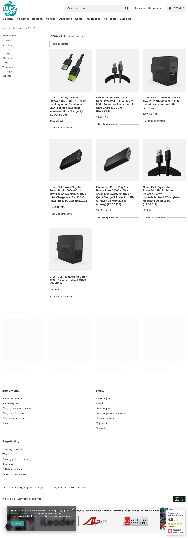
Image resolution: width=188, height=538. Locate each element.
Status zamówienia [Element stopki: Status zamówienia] (12, 398)
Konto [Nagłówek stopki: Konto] (100, 390)
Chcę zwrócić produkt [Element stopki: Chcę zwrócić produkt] (13, 413)
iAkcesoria (65, 18)
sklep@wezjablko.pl (25, 487)
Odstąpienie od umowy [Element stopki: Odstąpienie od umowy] (14, 474)
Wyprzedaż (93, 18)
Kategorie (9, 35)
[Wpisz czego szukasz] (97, 8)
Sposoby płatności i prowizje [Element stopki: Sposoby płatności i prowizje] (16, 459)
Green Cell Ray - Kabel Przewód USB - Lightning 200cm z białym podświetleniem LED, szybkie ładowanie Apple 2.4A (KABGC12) (161, 196)
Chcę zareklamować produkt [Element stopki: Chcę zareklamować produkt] (17, 408)
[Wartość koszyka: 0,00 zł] (176, 8)
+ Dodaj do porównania (61, 127)
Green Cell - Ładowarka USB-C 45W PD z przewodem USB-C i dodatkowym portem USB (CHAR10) (162, 102)
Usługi (79, 18)
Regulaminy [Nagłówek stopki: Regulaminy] (10, 441)
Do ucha (37, 18)
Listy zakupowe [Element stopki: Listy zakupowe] (104, 408)
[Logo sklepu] (10, 8)
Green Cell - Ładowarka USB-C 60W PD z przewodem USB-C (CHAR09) (68, 280)
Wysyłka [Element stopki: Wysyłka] (6, 454)
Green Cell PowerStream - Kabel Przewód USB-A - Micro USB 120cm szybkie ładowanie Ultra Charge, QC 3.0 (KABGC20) (115, 104)
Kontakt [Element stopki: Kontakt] (6, 423)
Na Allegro (110, 18)
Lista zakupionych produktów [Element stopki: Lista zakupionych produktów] (111, 413)
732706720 (8, 487)
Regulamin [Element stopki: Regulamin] (8, 464)
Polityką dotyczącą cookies (23, 513)
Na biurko (23, 18)
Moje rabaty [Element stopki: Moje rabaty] (102, 423)
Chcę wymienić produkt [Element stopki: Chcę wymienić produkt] (14, 418)
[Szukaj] (126, 8)
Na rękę (50, 18)
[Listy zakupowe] (156, 8)
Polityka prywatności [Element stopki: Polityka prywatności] (12, 469)
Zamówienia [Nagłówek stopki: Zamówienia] (10, 390)
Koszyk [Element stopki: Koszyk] (99, 403)
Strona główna (18, 28)
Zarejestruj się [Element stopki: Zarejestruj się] (103, 398)
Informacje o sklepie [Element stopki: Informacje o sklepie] (12, 449)
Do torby (7, 18)
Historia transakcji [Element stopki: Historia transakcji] (105, 418)
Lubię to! (125, 18)
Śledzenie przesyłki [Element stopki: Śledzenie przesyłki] (12, 403)
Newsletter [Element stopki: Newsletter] (101, 428)
